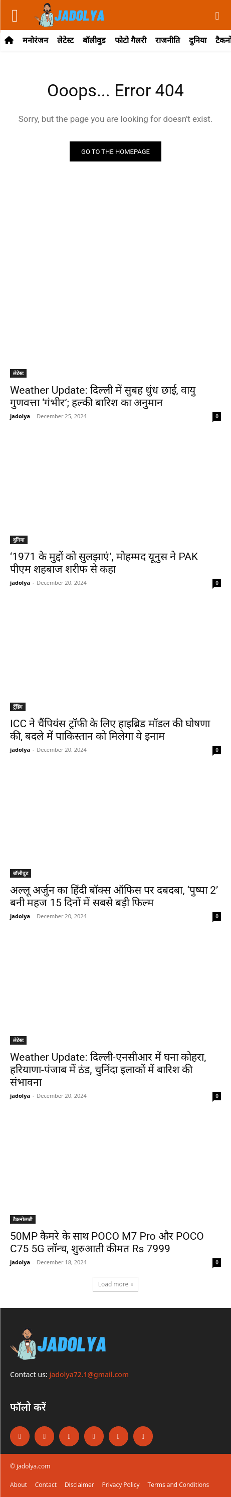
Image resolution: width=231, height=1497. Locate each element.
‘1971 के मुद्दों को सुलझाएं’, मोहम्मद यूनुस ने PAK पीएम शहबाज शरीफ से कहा (104, 563)
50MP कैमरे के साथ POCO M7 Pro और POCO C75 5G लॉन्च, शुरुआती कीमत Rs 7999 (107, 1242)
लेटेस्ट (18, 373)
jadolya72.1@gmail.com (89, 1374)
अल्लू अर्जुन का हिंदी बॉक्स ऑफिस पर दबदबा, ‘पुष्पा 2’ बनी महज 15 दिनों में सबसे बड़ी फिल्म (114, 896)
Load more (115, 1284)
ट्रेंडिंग (18, 706)
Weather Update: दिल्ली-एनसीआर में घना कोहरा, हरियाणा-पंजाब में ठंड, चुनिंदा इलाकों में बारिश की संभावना (108, 1069)
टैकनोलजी (23, 1219)
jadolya (20, 416)
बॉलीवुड (20, 873)
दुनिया (19, 539)
